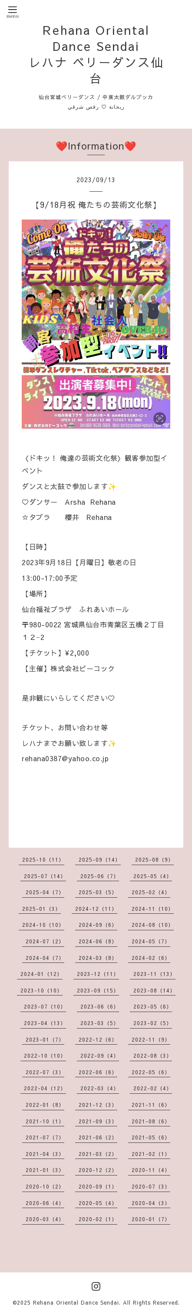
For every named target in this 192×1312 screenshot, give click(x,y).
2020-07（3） (151, 1186)
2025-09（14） (100, 859)
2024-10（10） (43, 924)
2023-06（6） (99, 1006)
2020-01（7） (151, 1218)
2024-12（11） (96, 908)
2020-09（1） (98, 1186)
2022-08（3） (152, 1055)
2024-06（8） (98, 941)
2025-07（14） (45, 875)
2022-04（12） (45, 1088)
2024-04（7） (45, 957)
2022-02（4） (152, 1088)
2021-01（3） (45, 1169)
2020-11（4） (151, 1169)
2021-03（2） (98, 1153)
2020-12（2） (98, 1169)
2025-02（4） (151, 892)
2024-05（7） (151, 941)
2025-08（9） (154, 859)
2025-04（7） (45, 892)
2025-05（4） (152, 875)
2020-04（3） (151, 1202)
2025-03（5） (98, 892)
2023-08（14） (154, 990)
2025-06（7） (99, 875)
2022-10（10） (45, 1055)
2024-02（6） (151, 957)
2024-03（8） (98, 957)
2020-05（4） (98, 1202)
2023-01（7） (45, 1039)
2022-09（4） (99, 1055)
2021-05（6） (151, 1137)
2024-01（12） (41, 973)
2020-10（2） (45, 1186)
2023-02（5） (152, 1022)
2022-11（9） (151, 1039)
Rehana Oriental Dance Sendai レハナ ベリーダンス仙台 (96, 54)
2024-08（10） (153, 924)
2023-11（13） (154, 973)
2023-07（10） (45, 1006)
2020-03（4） (45, 1218)
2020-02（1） (98, 1218)
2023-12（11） (98, 973)
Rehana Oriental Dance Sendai (76, 1302)
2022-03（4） (99, 1088)
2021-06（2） (98, 1137)
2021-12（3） (98, 1104)
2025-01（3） (41, 908)
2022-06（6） (98, 1072)
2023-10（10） (41, 990)
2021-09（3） (98, 1121)
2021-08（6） (151, 1121)
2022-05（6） (151, 1072)
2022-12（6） (98, 1039)
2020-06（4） (45, 1202)
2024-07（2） (45, 941)
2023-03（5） (99, 1022)
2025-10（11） (43, 859)
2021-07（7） (45, 1137)
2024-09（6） (98, 924)
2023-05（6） (152, 1006)
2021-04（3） (45, 1153)
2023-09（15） (98, 990)
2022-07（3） (45, 1072)
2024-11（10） (153, 908)
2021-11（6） (151, 1104)
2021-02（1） (151, 1153)
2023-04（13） (45, 1022)
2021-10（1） (45, 1121)
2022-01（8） (45, 1104)
